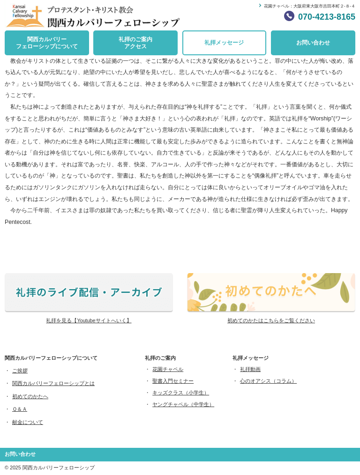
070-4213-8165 (326, 17)
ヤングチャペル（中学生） (183, 404)
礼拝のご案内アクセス (135, 43)
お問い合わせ (313, 42)
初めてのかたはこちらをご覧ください (271, 320)
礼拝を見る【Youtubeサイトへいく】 (88, 320)
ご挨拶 (20, 370)
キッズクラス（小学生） (180, 392)
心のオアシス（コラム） (268, 381)
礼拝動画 (250, 369)
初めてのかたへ (30, 396)
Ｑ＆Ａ (19, 409)
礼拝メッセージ (224, 42)
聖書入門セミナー (173, 381)
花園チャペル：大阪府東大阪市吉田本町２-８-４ (309, 6)
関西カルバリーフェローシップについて (47, 43)
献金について (27, 422)
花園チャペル (167, 369)
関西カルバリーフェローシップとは (53, 383)
